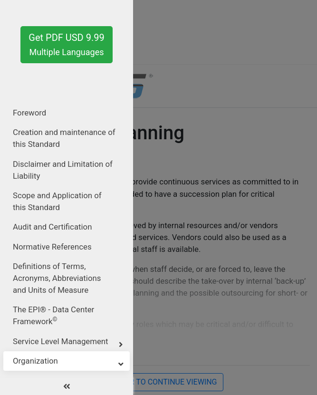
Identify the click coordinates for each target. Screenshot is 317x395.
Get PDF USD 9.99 (66, 44)
